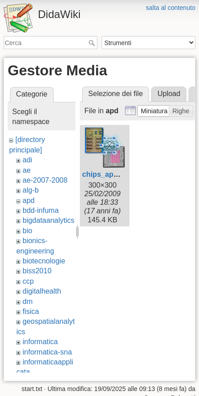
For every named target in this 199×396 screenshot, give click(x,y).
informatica (40, 341)
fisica (31, 311)
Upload (168, 93)
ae (27, 170)
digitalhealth (42, 291)
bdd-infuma (41, 210)
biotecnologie (44, 261)
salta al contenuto (170, 7)
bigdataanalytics (48, 220)
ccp (28, 281)
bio (27, 231)
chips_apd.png (107, 174)
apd (29, 200)
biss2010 (37, 271)
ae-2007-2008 (45, 180)
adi (27, 160)
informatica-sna (47, 352)
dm (27, 301)
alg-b (31, 190)
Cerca (92, 43)
